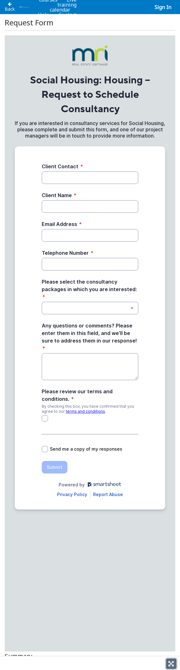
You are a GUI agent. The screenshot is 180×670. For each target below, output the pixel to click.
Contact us (68, 17)
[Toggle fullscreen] (171, 664)
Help (43, 14)
